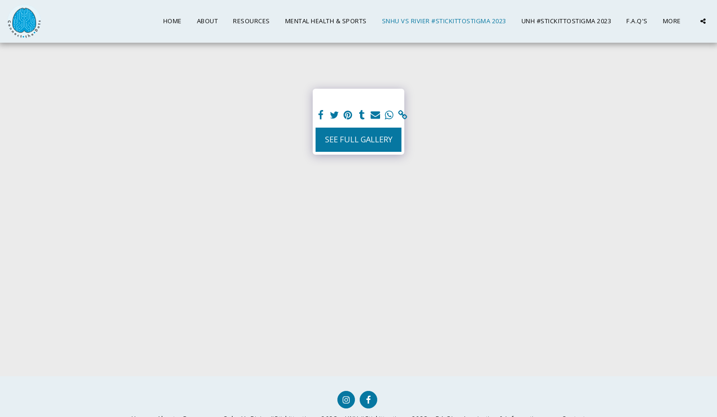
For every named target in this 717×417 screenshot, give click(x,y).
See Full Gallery (358, 139)
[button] (703, 21)
